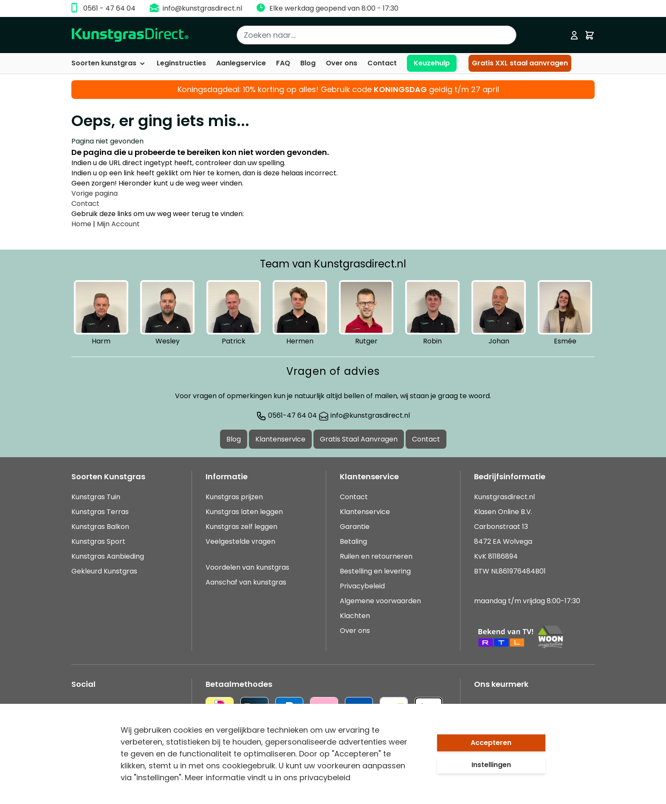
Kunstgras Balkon (100, 526)
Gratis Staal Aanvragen (359, 439)
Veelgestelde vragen (240, 541)
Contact (382, 63)
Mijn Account (118, 224)
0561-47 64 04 (286, 415)
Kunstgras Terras (100, 512)
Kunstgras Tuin (95, 497)
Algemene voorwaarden (380, 601)
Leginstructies (181, 63)
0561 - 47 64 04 (109, 8)
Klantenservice (280, 439)
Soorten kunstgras (109, 63)
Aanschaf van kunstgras (246, 582)
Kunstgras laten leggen (244, 512)
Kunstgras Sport (98, 541)
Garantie (355, 526)
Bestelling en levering (375, 571)
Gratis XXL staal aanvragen (520, 63)
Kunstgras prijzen (234, 497)
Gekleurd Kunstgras (104, 571)
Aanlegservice (241, 63)
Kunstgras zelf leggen (241, 526)
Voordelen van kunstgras (247, 567)
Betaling (353, 541)
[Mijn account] (574, 35)
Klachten (355, 616)
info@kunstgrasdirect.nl (202, 8)
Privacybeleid (362, 586)
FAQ (283, 63)
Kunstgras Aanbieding (107, 556)
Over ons (341, 63)
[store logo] (130, 35)
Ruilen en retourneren (376, 556)
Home (81, 224)
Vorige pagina (94, 193)
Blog (308, 63)
